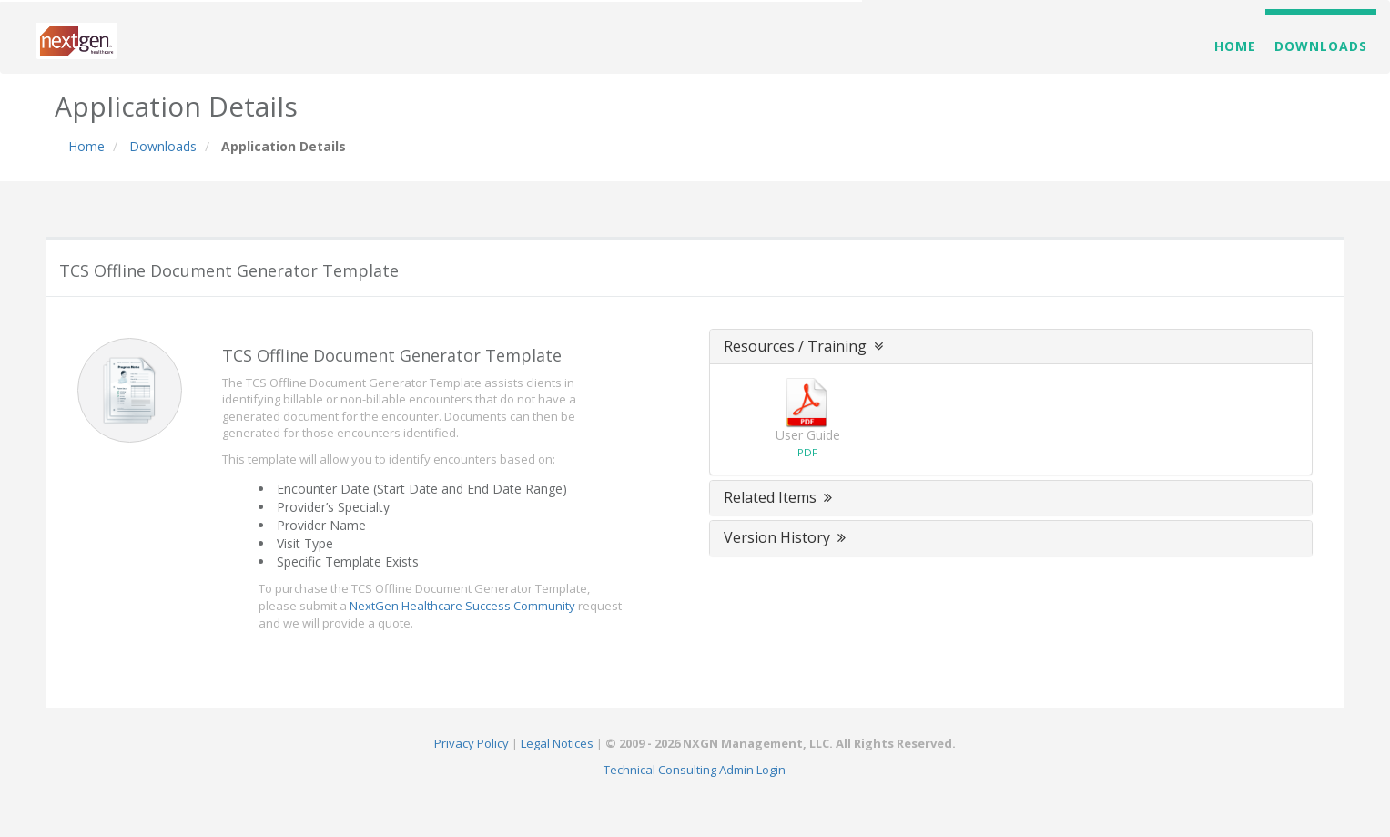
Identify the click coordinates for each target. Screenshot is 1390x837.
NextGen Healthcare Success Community (462, 605)
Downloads (1320, 46)
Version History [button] (786, 537)
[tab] (1011, 347)
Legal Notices (557, 743)
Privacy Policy (471, 743)
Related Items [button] (780, 497)
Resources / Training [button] (805, 346)
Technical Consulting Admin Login (695, 769)
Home (1235, 46)
